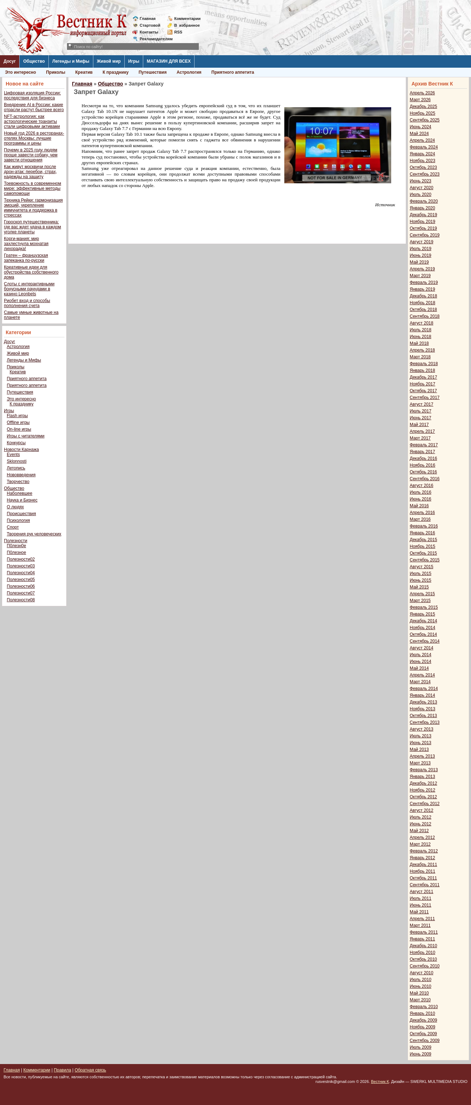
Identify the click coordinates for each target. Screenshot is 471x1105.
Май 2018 (419, 343)
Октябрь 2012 (423, 796)
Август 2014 (421, 647)
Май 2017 (419, 424)
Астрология (189, 72)
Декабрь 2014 (423, 620)
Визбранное (187, 25)
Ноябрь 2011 (422, 871)
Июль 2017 (420, 411)
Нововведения (21, 474)
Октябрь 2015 (423, 553)
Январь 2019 (422, 289)
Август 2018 (421, 323)
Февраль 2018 (424, 363)
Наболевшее (19, 493)
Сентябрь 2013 (425, 722)
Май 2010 (419, 993)
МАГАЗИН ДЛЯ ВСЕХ (169, 61)
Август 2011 (421, 891)
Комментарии (187, 18)
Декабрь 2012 (423, 783)
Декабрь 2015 (423, 539)
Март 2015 (420, 600)
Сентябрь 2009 (425, 1040)
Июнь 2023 (420, 180)
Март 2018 (420, 356)
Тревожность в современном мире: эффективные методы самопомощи (32, 188)
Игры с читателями (26, 436)
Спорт (13, 527)
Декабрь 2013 (423, 702)
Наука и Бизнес (22, 500)
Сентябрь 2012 (425, 803)
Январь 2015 (422, 614)
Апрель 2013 (422, 756)
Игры (133, 61)
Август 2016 (421, 485)
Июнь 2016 (420, 499)
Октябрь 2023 (423, 167)
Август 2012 (421, 810)
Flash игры (17, 415)
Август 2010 (421, 972)
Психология (18, 520)
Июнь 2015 (420, 580)
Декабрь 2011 (423, 864)
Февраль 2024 (424, 147)
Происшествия (21, 513)
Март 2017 (420, 438)
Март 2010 (420, 999)
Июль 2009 (420, 1047)
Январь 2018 (422, 370)
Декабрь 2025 (423, 106)
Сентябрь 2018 (425, 316)
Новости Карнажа (21, 449)
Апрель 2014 (422, 675)
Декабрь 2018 (423, 296)
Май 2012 (419, 830)
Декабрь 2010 (423, 945)
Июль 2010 (420, 979)
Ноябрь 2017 (422, 384)
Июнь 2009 (420, 1054)
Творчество (18, 481)
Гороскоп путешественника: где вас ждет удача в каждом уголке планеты (32, 226)
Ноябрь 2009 (422, 1026)
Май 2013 (419, 749)
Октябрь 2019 (423, 228)
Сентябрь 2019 (425, 235)
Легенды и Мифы (70, 61)
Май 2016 (419, 505)
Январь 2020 (422, 208)
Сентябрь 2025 (425, 120)
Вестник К (380, 1081)
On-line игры (19, 429)
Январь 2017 (422, 451)
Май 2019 (419, 262)
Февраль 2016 (424, 526)
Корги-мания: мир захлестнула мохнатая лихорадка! (26, 243)
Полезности (15, 540)
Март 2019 (420, 275)
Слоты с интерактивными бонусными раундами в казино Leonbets (29, 288)
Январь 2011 (422, 939)
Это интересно (20, 72)
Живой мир (109, 61)
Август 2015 (421, 566)
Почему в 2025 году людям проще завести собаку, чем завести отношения (30, 154)
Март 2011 (420, 925)
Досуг (10, 61)
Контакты (149, 32)
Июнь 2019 (420, 255)
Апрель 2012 (422, 837)
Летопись (16, 468)
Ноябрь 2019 (422, 221)
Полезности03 (21, 566)
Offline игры (18, 422)
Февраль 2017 (424, 444)
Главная (148, 18)
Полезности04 (21, 572)
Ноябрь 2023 (422, 160)
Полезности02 (21, 559)
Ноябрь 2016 (422, 465)
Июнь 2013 (420, 742)
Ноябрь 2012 (422, 790)
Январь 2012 (422, 857)
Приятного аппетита (232, 72)
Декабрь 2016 (423, 458)
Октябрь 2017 (423, 390)
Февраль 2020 (424, 201)
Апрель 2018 (422, 350)
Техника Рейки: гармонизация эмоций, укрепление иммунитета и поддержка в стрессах (33, 208)
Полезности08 (21, 599)
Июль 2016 (420, 492)
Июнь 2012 (420, 823)
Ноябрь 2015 (422, 546)
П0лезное (16, 552)
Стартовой (150, 25)
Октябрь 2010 (423, 959)
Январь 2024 (422, 153)
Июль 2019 (420, 248)
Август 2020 (421, 187)
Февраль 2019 (424, 282)
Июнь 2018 (420, 336)
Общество (34, 61)
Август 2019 (421, 241)
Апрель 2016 (422, 512)
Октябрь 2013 (423, 715)
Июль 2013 (420, 735)
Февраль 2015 (424, 607)
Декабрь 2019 (423, 214)
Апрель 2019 (422, 268)
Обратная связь (90, 1070)
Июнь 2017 (420, 417)
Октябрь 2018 (423, 309)
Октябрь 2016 (423, 472)
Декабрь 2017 (423, 377)
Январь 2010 (422, 1013)
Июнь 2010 (420, 986)
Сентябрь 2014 (425, 641)
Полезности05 (21, 579)
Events (13, 454)
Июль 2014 (420, 654)
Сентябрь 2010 (425, 966)
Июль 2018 (420, 329)
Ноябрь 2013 (422, 708)
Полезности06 (21, 586)
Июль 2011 (420, 898)
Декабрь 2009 (423, 1020)
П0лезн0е (16, 545)
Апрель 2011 (422, 918)
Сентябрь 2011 (425, 884)
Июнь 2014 (420, 661)
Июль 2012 (420, 817)
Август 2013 (421, 729)
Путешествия (153, 72)
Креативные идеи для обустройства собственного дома (31, 272)
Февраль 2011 (424, 932)
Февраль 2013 (424, 769)
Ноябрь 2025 (422, 113)
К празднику (116, 72)
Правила (62, 1070)
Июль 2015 (420, 573)
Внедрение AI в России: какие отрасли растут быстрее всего (34, 107)
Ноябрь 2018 (422, 302)
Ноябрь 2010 (422, 952)
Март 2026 (420, 99)
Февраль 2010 (424, 1006)
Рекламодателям (153, 39)
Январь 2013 (422, 776)
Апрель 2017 (422, 431)
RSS (178, 32)
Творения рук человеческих (34, 533)
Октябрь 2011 (423, 878)
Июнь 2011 (420, 905)
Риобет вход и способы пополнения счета (27, 303)
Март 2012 (420, 844)
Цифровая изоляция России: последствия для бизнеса (32, 95)
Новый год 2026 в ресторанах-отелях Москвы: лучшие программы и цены (34, 138)
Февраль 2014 (424, 688)
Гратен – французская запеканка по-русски (26, 258)
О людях (15, 506)
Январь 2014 (422, 695)
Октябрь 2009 (423, 1033)
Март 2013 (420, 763)
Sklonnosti (16, 461)
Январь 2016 (422, 532)
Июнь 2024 (420, 126)
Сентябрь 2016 (425, 478)
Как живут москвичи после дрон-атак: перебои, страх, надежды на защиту (30, 171)
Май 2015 (419, 587)
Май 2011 (419, 911)
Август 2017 (421, 404)
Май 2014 (419, 668)
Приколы (55, 72)
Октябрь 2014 (423, 634)
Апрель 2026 (422, 92)
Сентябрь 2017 (425, 397)
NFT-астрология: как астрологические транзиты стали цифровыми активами (32, 121)
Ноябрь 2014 (422, 627)
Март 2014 (420, 681)
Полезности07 (21, 593)
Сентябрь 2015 (425, 559)
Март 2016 (420, 519)
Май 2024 (419, 133)
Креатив (84, 72)
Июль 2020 (420, 194)
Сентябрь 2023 (425, 174)
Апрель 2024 (422, 140)
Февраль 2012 (424, 851)
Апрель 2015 (422, 593)
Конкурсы (16, 442)
